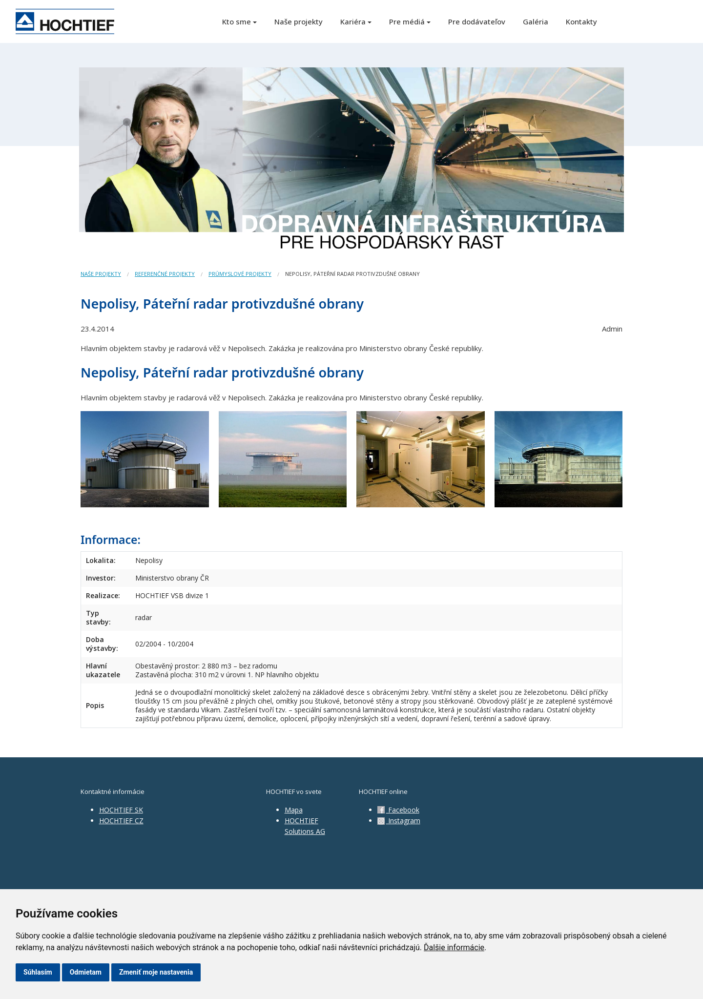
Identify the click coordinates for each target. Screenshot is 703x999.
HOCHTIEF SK (121, 809)
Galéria (535, 21)
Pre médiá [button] (407, 21)
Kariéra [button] (353, 21)
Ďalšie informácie (454, 947)
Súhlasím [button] (37, 972)
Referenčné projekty (165, 273)
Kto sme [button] (236, 21)
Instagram (398, 820)
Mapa (294, 809)
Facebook (398, 809)
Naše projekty (298, 21)
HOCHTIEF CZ (121, 820)
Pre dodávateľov (476, 21)
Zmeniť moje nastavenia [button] (156, 972)
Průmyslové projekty (239, 273)
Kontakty (581, 21)
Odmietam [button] (86, 972)
